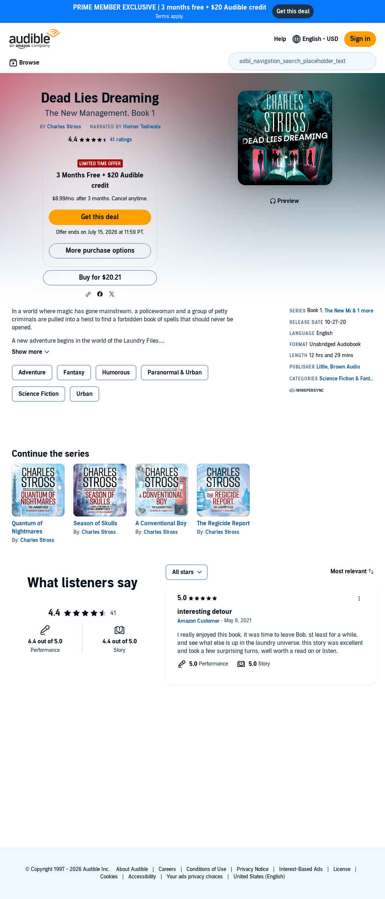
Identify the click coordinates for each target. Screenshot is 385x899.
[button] (88, 294)
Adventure (32, 372)
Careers (167, 869)
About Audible (132, 869)
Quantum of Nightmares (27, 527)
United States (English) (259, 877)
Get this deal (100, 217)
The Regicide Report (223, 523)
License (341, 869)
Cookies (109, 877)
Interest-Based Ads (301, 869)
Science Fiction (38, 394)
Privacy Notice (252, 869)
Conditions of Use (206, 869)
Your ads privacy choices (195, 877)
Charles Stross (37, 540)
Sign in (360, 39)
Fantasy (73, 372)
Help (280, 39)
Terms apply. (169, 11)
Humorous (116, 372)
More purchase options (100, 251)
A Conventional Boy (161, 523)
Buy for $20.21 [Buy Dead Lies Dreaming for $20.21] (100, 277)
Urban (84, 394)
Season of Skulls (95, 523)
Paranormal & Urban (175, 372)
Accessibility (142, 877)
